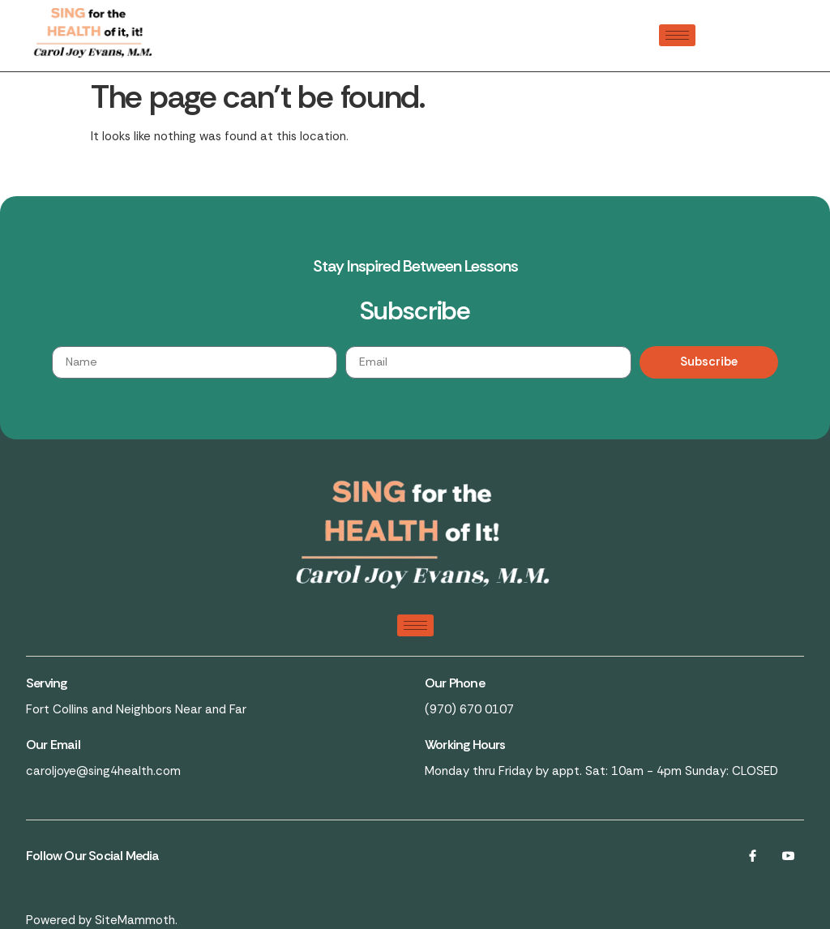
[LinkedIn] (788, 856)
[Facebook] (752, 856)
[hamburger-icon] (677, 35)
